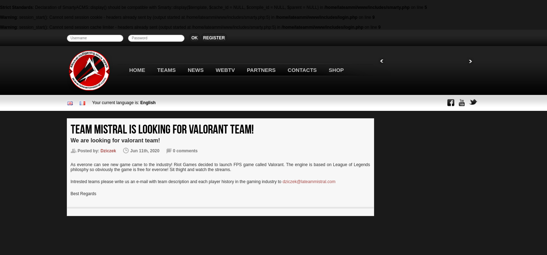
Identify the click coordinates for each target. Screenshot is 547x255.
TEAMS (166, 70)
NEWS (196, 70)
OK (194, 37)
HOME (137, 70)
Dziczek (108, 150)
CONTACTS (302, 70)
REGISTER (214, 37)
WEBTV (225, 70)
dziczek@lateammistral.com (309, 181)
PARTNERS (261, 70)
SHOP (336, 70)
